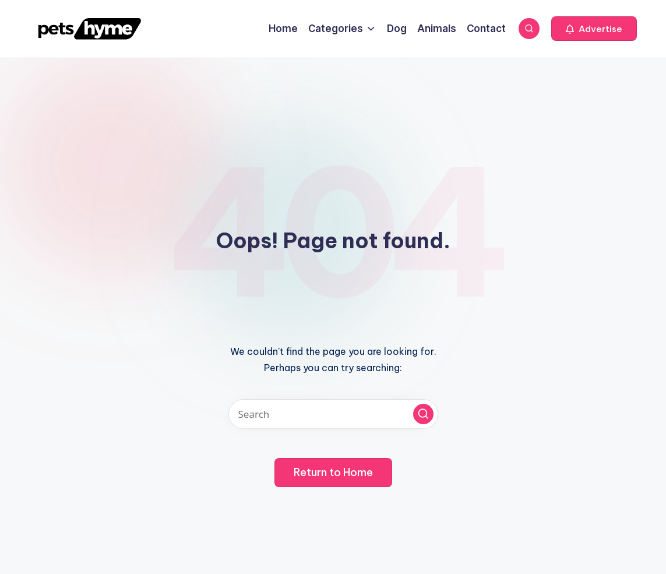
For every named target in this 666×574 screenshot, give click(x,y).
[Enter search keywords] (333, 414)
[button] (594, 28)
